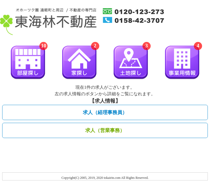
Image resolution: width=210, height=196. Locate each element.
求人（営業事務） (105, 130)
